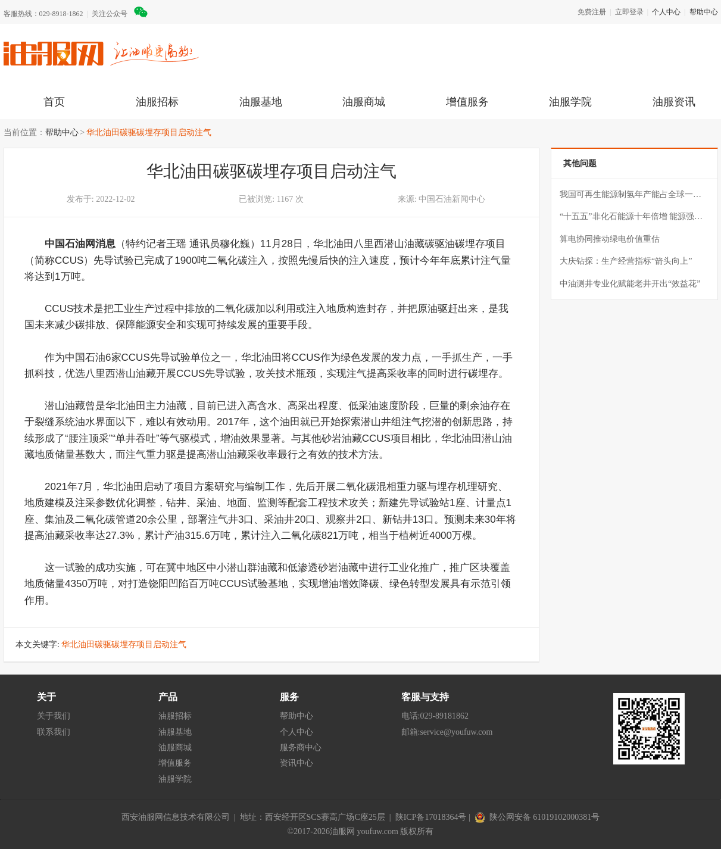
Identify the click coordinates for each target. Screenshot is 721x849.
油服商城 (363, 102)
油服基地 (260, 102)
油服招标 (157, 102)
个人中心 (666, 12)
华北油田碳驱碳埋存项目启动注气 (148, 132)
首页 (54, 102)
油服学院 (570, 102)
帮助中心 (703, 12)
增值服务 (467, 102)
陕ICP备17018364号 (431, 817)
